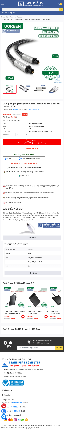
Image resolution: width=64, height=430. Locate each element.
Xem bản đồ (25, 176)
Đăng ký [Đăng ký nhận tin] (59, 347)
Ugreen (15, 109)
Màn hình (4, 13)
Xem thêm (32, 237)
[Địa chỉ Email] (40, 348)
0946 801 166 (35, 159)
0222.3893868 (17, 403)
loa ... (15, 13)
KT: (8, 159)
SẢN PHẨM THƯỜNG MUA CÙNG (18, 283)
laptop (10, 13)
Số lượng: (6, 134)
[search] (61, 9)
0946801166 (19, 373)
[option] (10, 89)
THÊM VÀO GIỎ (32, 149)
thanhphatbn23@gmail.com (18, 376)
